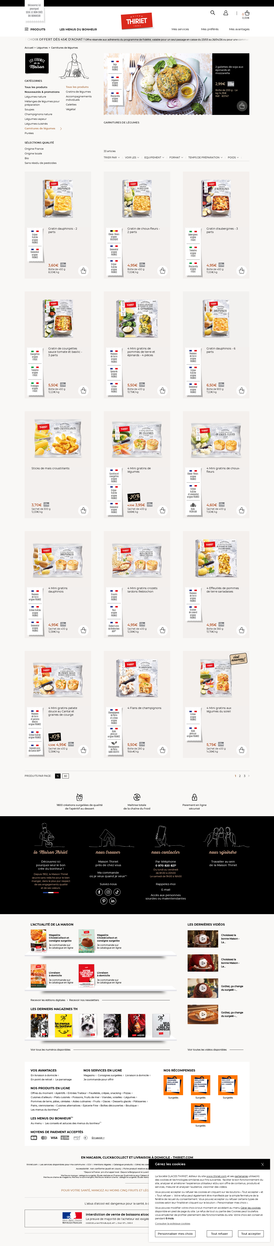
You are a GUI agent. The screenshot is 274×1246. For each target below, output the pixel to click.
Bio (27, 158)
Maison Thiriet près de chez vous (108, 863)
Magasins (89, 1075)
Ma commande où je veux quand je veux (108, 874)
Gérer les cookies (251, 1207)
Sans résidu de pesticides (40, 162)
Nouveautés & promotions (42, 91)
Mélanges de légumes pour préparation (42, 103)
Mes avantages (239, 29)
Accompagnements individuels (79, 98)
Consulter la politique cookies (172, 1223)
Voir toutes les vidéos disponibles (207, 1050)
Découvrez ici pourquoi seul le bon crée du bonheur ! (50, 865)
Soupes (29, 109)
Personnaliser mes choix (175, 1234)
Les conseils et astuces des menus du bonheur (73, 1123)
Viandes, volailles (112, 1097)
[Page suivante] (248, 776)
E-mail (165, 889)
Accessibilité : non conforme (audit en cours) (98, 1168)
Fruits (96, 1101)
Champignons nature (38, 114)
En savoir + (98, 1137)
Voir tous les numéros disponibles (50, 1050)
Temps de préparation (204, 157)
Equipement (152, 157)
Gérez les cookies (143, 1164)
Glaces (106, 1101)
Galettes (71, 104)
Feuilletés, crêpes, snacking (105, 1093)
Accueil (29, 47)
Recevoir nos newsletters (84, 1000)
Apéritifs (60, 1093)
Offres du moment (42, 1093)
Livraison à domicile (137, 1075)
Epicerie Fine (90, 1105)
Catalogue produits (123, 1164)
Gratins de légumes (78, 91)
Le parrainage (63, 1079)
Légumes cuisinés (36, 123)
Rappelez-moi (166, 884)
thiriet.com (32, 1164)
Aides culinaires (82, 1101)
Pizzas (127, 1093)
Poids (232, 157)
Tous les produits (36, 87)
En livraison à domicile (44, 1075)
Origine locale (33, 153)
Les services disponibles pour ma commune (62, 1164)
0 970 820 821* (165, 865)
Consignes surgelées (110, 1075)
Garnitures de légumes (64, 47)
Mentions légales (102, 1164)
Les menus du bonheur (78, 29)
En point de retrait (41, 1079)
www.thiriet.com (216, 1176)
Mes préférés (210, 29)
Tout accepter (251, 1234)
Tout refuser (219, 1234)
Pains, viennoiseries (42, 1105)
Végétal (71, 109)
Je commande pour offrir (99, 1079)
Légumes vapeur (36, 118)
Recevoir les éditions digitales (48, 1000)
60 (65, 776)
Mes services (180, 29)
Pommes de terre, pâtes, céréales (50, 1101)
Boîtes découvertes (111, 1105)
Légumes (42, 47)
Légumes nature (35, 96)
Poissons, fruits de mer (86, 1097)
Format (174, 157)
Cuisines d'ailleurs (41, 1097)
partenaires (241, 1176)
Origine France (34, 148)
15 (58, 776)
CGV (89, 1164)
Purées (29, 133)
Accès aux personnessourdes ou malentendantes (166, 897)
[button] (226, 13)
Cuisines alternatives (68, 1105)
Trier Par (110, 157)
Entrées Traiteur (77, 1093)
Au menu (36, 1123)
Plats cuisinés (62, 1097)
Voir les (130, 157)
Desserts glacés (122, 1101)
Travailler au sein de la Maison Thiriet (223, 863)
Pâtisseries (139, 1101)
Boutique (131, 1105)
